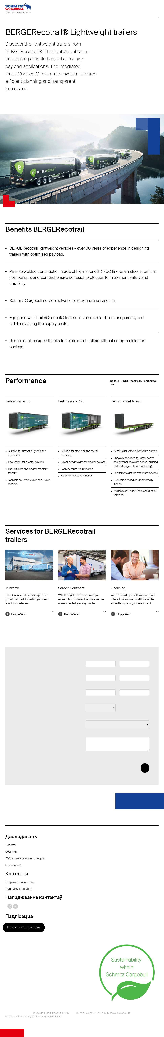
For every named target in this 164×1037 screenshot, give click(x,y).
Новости (10, 845)
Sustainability (13, 865)
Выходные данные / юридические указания (103, 1013)
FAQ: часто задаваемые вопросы (26, 858)
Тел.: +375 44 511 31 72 (18, 889)
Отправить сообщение (19, 882)
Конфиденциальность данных (50, 1013)
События (11, 851)
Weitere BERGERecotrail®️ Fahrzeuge (133, 381)
